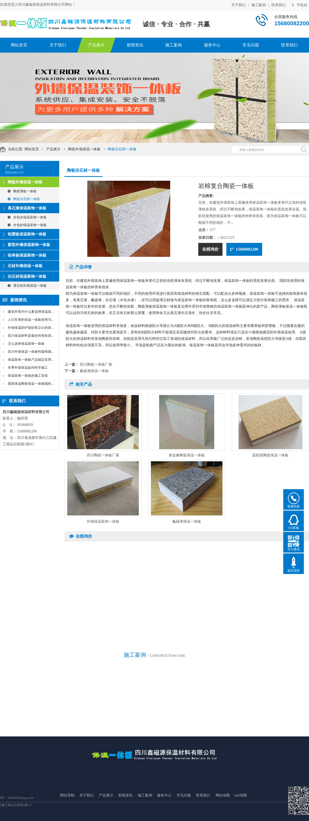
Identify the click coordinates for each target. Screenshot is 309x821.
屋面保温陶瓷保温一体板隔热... (31, 383)
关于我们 (238, 4)
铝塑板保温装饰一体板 (27, 234)
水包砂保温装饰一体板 (27, 225)
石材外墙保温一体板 (25, 266)
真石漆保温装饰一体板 (27, 208)
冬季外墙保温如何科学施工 (28, 368)
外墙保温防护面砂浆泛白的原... (31, 328)
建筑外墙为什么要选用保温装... (31, 312)
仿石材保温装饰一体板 (27, 276)
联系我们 (278, 4)
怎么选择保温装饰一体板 (26, 344)
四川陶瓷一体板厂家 (96, 364)
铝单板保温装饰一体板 (27, 255)
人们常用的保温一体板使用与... (31, 320)
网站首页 (19, 45)
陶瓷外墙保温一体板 (89, 149)
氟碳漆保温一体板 (94, 371)
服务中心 (212, 45)
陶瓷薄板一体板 (22, 191)
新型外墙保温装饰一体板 (29, 245)
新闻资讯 (135, 45)
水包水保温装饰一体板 (27, 217)
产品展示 (96, 45)
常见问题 (251, 45)
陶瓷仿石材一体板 (127, 149)
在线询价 (210, 249)
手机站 (299, 4)
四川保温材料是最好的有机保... (31, 336)
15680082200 (244, 249)
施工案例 (258, 4)
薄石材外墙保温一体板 (27, 286)
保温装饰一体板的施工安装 (28, 375)
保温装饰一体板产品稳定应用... (31, 360)
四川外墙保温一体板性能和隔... (31, 352)
